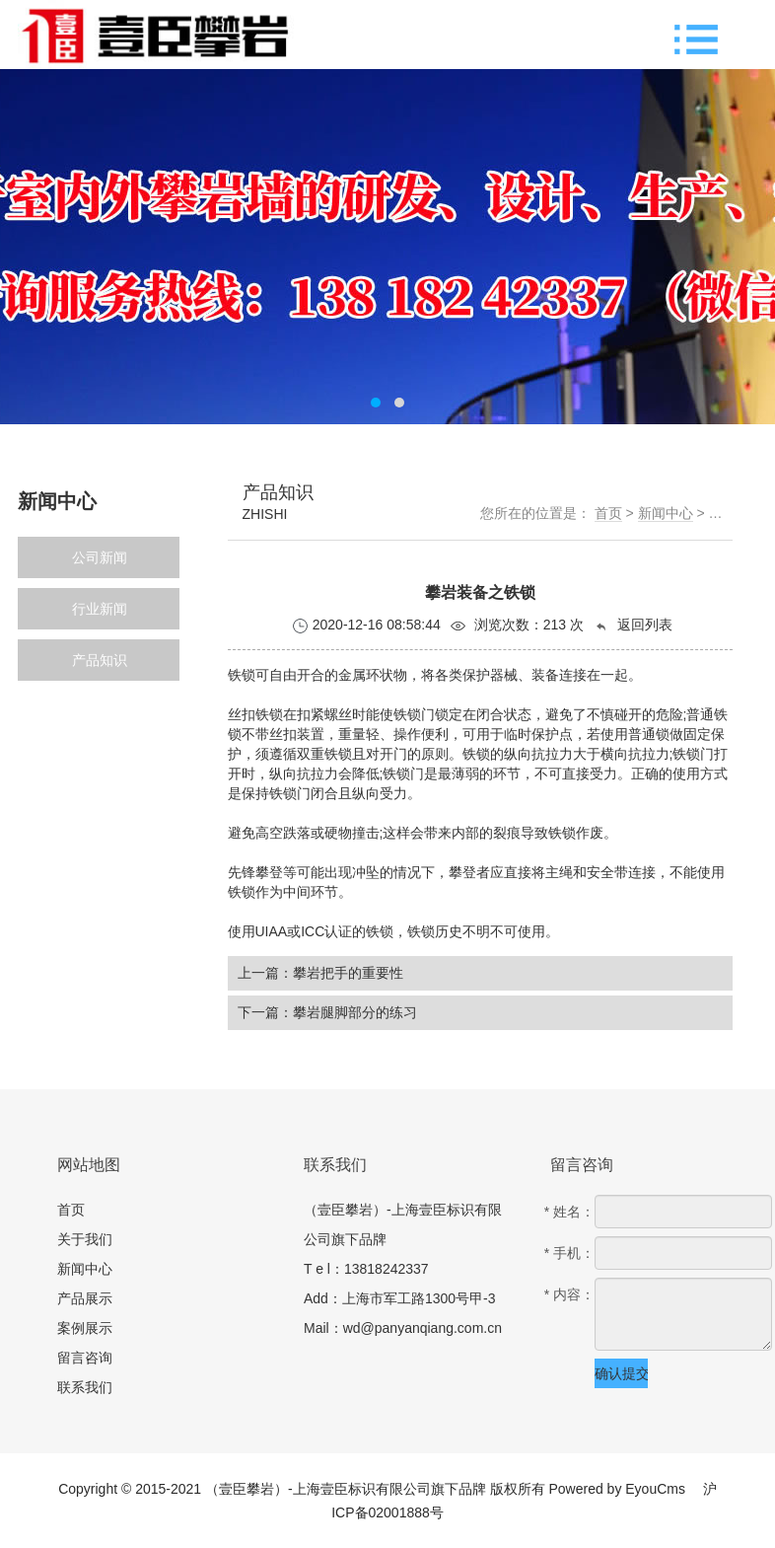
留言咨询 (84, 1357)
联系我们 (84, 1387)
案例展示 (84, 1328)
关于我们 (84, 1239)
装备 (545, 675)
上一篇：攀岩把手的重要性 (320, 973)
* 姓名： (569, 1211)
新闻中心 (665, 513)
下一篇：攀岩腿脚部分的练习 (327, 1012)
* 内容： (569, 1294)
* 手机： (569, 1253)
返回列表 (633, 625)
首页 (608, 513)
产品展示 (84, 1298)
